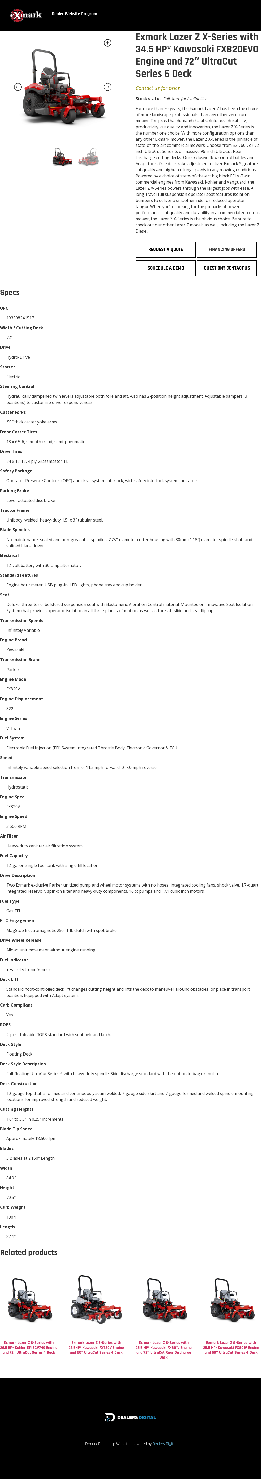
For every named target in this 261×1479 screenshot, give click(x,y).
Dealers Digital (164, 1444)
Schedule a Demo (166, 268)
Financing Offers (226, 249)
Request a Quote (165, 249)
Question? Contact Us (227, 268)
